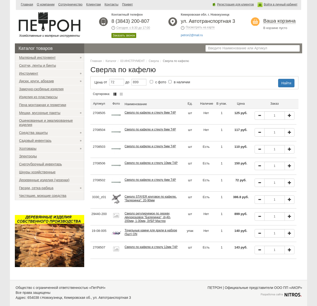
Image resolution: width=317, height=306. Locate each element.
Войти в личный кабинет (280, 4)
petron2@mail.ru (192, 35)
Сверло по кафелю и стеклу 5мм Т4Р (150, 146)
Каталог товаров (36, 48)
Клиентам (93, 4)
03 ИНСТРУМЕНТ (132, 61)
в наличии (179, 82)
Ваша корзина (279, 21)
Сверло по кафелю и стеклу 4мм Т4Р (150, 180)
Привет (127, 4)
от (105, 82)
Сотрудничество (70, 4)
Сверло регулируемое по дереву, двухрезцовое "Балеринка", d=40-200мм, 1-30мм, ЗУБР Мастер (148, 217)
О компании (45, 4)
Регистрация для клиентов (235, 4)
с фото (158, 82)
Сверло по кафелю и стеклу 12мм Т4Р (151, 247)
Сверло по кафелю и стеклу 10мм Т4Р (151, 163)
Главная (27, 4)
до (127, 82)
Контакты (111, 4)
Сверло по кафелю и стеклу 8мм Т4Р (150, 112)
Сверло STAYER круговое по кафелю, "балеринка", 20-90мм (151, 198)
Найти (286, 83)
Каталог (111, 61)
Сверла (154, 61)
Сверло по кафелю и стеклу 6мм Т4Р (150, 129)
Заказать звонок (124, 35)
